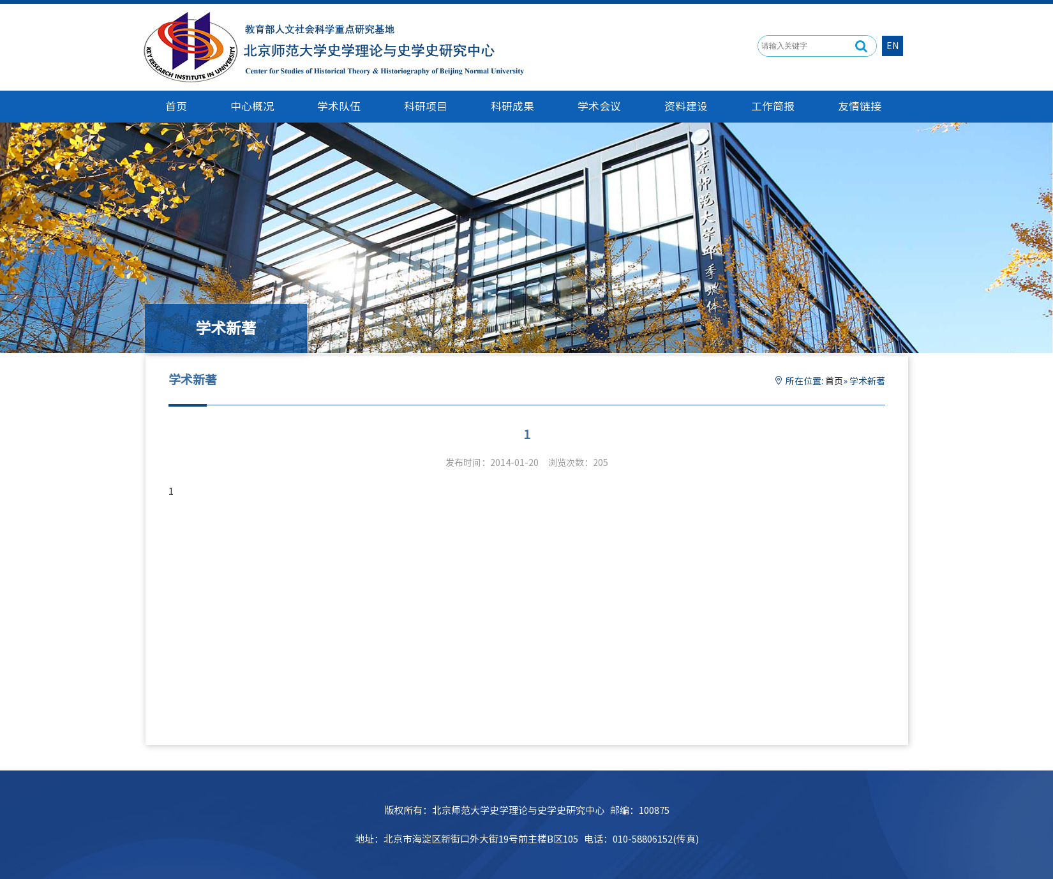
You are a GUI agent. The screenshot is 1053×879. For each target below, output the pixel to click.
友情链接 (859, 106)
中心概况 (252, 106)
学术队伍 (339, 106)
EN (892, 45)
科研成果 (512, 106)
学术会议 (599, 106)
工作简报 (773, 106)
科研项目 (425, 106)
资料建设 (686, 106)
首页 (834, 381)
